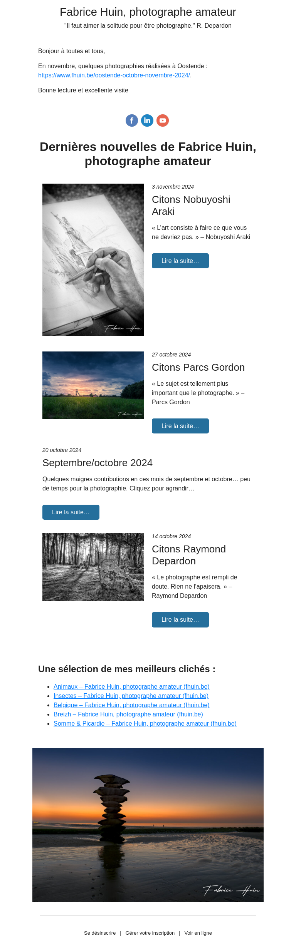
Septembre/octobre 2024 (97, 462)
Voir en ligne (198, 933)
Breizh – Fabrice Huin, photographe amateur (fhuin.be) (128, 714)
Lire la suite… (180, 261)
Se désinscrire (100, 933)
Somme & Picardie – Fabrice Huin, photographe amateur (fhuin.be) (145, 723)
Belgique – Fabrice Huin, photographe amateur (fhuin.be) (132, 705)
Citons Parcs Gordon (198, 367)
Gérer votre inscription (150, 933)
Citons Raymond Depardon (189, 555)
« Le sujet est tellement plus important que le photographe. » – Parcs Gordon (198, 392)
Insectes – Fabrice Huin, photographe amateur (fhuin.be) (131, 696)
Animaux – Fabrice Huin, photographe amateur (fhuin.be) (132, 686)
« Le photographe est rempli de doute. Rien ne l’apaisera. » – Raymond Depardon (194, 586)
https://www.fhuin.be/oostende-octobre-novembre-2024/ (114, 75)
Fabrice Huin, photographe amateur (148, 12)
